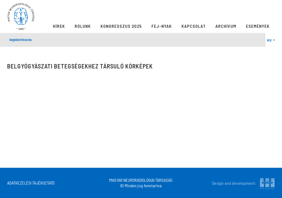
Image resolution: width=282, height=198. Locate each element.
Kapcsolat (193, 26)
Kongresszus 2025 (121, 26)
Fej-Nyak (161, 26)
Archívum (225, 26)
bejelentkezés (20, 39)
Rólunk (83, 26)
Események (258, 26)
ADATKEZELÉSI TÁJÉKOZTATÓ (31, 182)
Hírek (59, 26)
